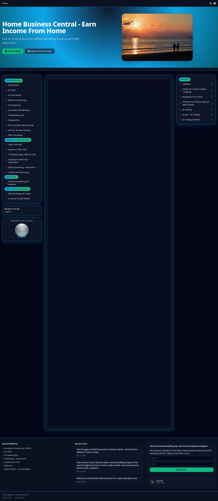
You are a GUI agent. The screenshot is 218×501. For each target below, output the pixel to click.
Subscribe (182, 469)
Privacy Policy (20, 498)
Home (5, 3)
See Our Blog (12, 51)
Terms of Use (7, 498)
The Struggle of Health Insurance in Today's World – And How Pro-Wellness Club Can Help (107, 450)
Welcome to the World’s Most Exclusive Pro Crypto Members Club (107, 478)
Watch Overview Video (40, 51)
